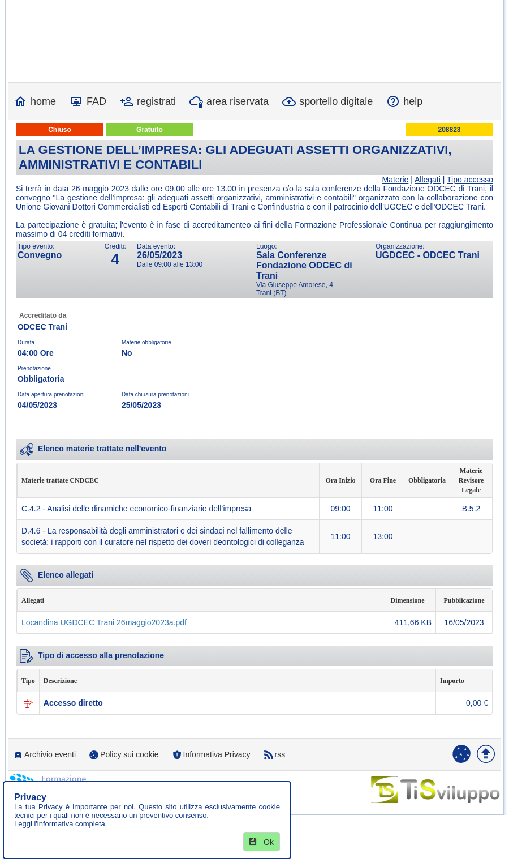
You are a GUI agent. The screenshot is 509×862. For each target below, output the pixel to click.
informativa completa (71, 824)
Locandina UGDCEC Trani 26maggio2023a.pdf (104, 622)
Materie (395, 179)
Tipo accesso (470, 179)
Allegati (428, 179)
